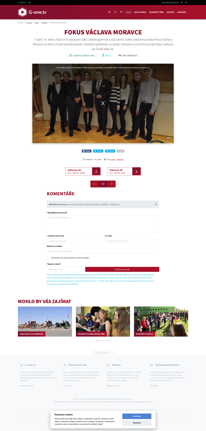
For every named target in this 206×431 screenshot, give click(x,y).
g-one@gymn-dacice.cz (142, 402)
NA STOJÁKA (140, 12)
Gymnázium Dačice (170, 2)
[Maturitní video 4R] (94, 184)
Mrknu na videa (26, 385)
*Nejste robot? (54, 264)
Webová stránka (54, 246)
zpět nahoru (103, 352)
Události (120, 159)
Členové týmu (156, 12)
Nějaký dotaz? (113, 385)
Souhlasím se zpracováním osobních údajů (70, 257)
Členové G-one (77, 365)
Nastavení (137, 423)
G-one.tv (21, 2)
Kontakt (182, 12)
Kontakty (154, 385)
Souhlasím (137, 416)
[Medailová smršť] (111, 184)
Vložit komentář (122, 269)
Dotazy (170, 12)
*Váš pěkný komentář (57, 212)
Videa (128, 12)
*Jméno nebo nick (55, 235)
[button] (96, 340)
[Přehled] (103, 184)
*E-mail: (108, 235)
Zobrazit (67, 385)
